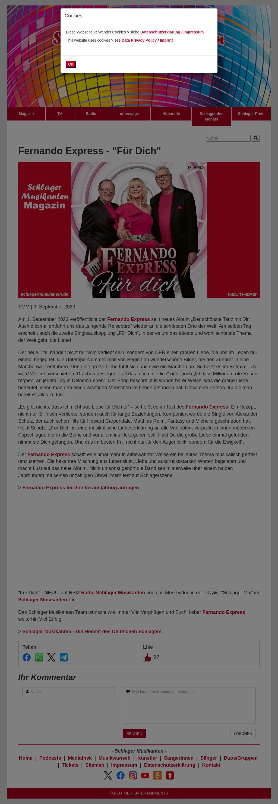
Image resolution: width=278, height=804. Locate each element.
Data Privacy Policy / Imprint (147, 40)
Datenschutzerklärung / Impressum (172, 32)
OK (71, 64)
